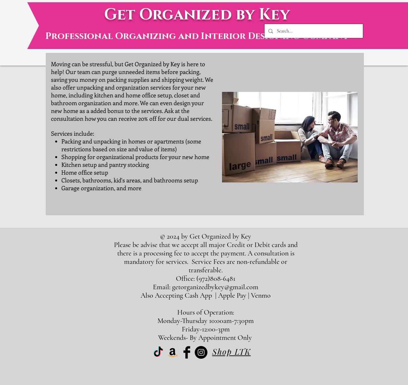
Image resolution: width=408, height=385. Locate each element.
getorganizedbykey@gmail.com (215, 287)
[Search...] (313, 31)
